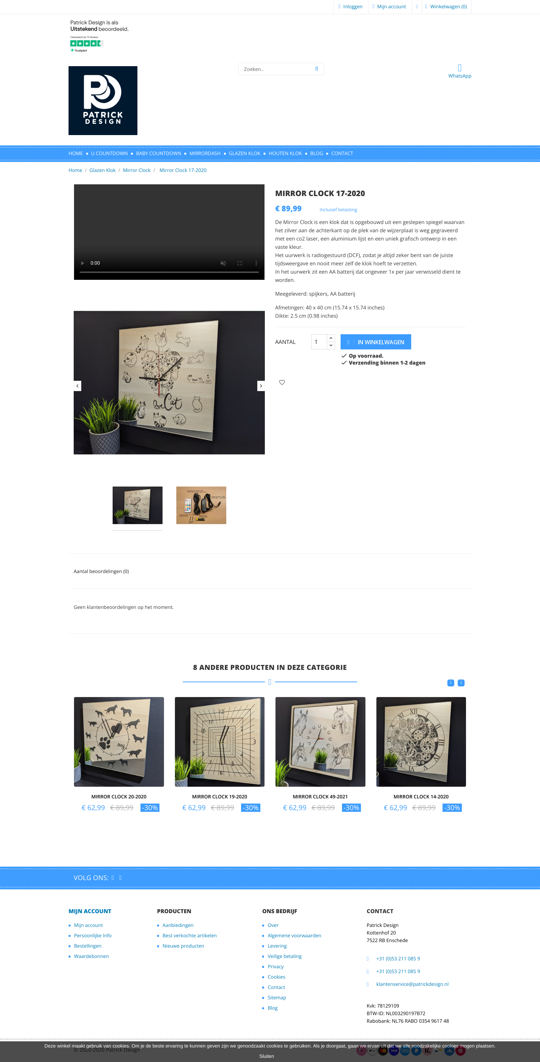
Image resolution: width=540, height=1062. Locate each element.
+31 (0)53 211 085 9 (398, 959)
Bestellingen (88, 946)
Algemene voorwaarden (294, 935)
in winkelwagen (375, 342)
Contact (276, 987)
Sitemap (277, 997)
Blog (316, 153)
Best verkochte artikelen (190, 935)
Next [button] (261, 386)
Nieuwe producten (183, 946)
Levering (277, 946)
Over (273, 925)
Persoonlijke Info (93, 935)
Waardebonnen (91, 956)
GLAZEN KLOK (245, 153)
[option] (169, 382)
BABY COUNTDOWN (158, 153)
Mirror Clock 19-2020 (219, 797)
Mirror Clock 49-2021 (320, 797)
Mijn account (90, 911)
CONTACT (342, 153)
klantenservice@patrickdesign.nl (412, 984)
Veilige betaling (284, 956)
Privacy (275, 966)
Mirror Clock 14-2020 (421, 797)
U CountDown (109, 153)
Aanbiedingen (178, 925)
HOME (76, 153)
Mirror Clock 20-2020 (118, 797)
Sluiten (266, 1056)
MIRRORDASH (204, 153)
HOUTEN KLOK (285, 153)
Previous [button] (77, 386)
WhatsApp (459, 71)
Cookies (276, 977)
